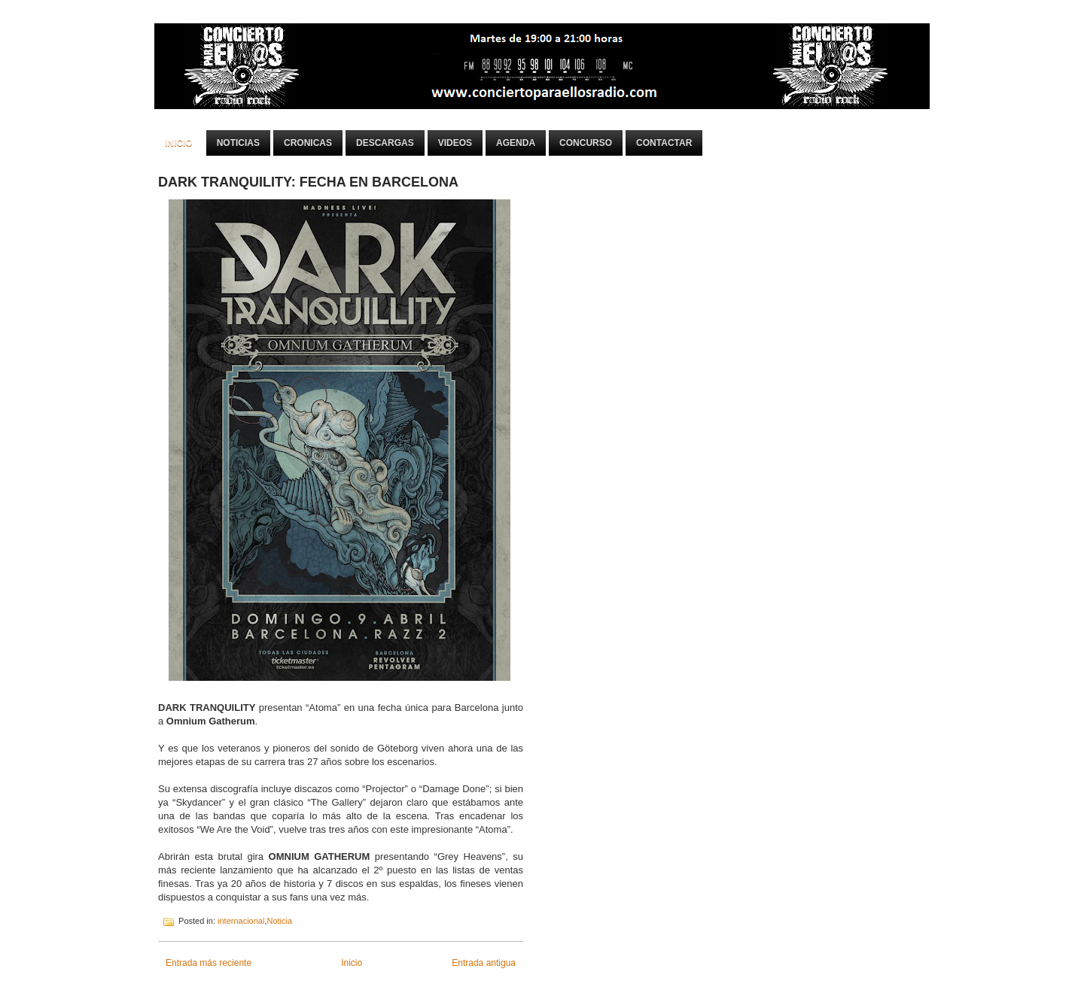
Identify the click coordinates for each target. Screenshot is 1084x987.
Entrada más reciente (208, 963)
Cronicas (308, 143)
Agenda (515, 143)
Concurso (585, 143)
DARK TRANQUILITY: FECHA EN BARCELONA (308, 182)
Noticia (279, 920)
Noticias (238, 143)
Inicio (179, 143)
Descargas (385, 143)
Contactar (664, 143)
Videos (455, 143)
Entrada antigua (484, 963)
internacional (241, 920)
